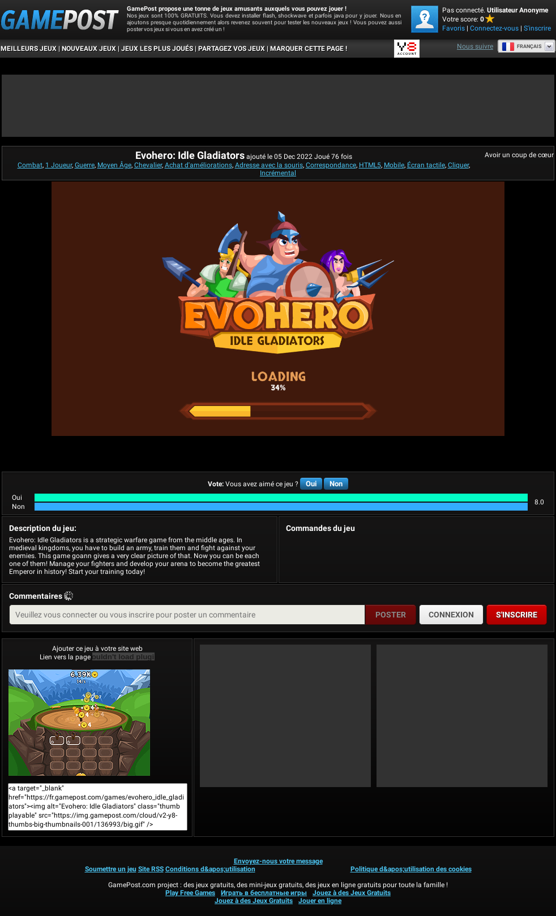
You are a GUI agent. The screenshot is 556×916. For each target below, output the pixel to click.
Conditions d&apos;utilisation (210, 869)
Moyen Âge (114, 165)
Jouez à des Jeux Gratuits (352, 893)
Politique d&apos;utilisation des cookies (411, 869)
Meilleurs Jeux (29, 49)
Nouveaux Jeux (89, 49)
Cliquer (458, 165)
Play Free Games (190, 893)
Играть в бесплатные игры (264, 893)
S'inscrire (537, 28)
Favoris (453, 28)
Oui (311, 483)
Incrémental (278, 173)
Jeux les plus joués (157, 49)
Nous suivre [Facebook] (475, 46)
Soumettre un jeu (110, 869)
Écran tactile (426, 165)
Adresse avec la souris (269, 165)
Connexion (451, 614)
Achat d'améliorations (198, 165)
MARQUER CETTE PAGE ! (308, 49)
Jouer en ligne (319, 901)
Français (522, 46)
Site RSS (151, 869)
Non (336, 483)
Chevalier (148, 165)
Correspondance (331, 165)
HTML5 (370, 165)
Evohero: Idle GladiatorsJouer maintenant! (79, 722)
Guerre (85, 165)
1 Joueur (58, 165)
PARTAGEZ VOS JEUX (231, 49)
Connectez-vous (494, 28)
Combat (30, 165)
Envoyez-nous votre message (278, 861)
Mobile (394, 165)
